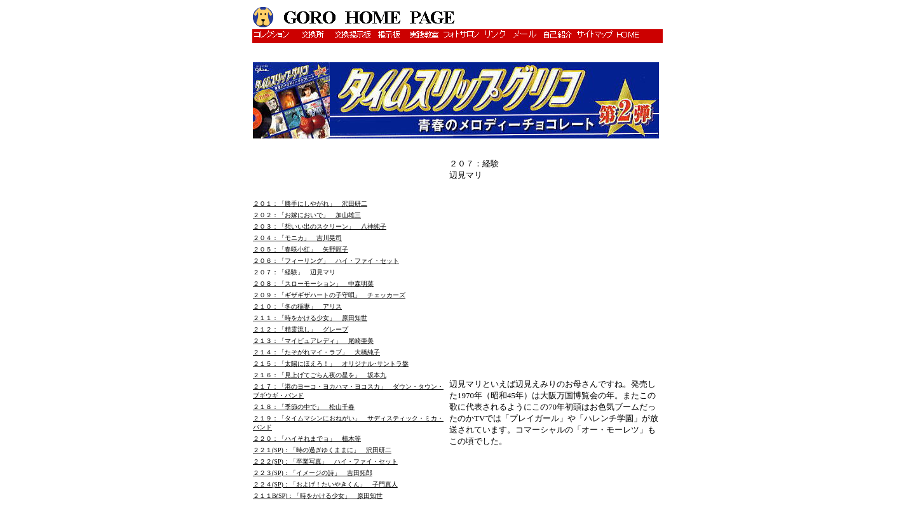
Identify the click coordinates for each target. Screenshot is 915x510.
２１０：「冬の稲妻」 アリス (297, 306)
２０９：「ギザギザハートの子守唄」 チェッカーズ (329, 295)
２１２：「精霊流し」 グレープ (300, 329)
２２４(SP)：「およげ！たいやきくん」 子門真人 (325, 484)
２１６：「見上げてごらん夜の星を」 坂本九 (319, 375)
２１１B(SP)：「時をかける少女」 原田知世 (318, 495)
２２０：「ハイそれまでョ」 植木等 (307, 438)
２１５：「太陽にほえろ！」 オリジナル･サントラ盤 (331, 363)
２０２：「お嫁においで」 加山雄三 (307, 214)
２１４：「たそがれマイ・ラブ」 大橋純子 (316, 352)
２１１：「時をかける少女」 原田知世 (310, 317)
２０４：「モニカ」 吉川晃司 (297, 237)
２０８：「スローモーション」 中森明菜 (313, 283)
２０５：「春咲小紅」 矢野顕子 (300, 249)
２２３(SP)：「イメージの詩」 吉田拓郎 (312, 472)
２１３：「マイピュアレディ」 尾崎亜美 (313, 340)
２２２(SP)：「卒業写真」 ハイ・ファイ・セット (325, 461)
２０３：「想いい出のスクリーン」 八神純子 (319, 226)
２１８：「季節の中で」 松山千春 (304, 406)
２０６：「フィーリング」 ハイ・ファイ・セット (326, 260)
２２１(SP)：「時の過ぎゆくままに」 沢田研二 (322, 449)
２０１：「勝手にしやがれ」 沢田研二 (310, 203)
